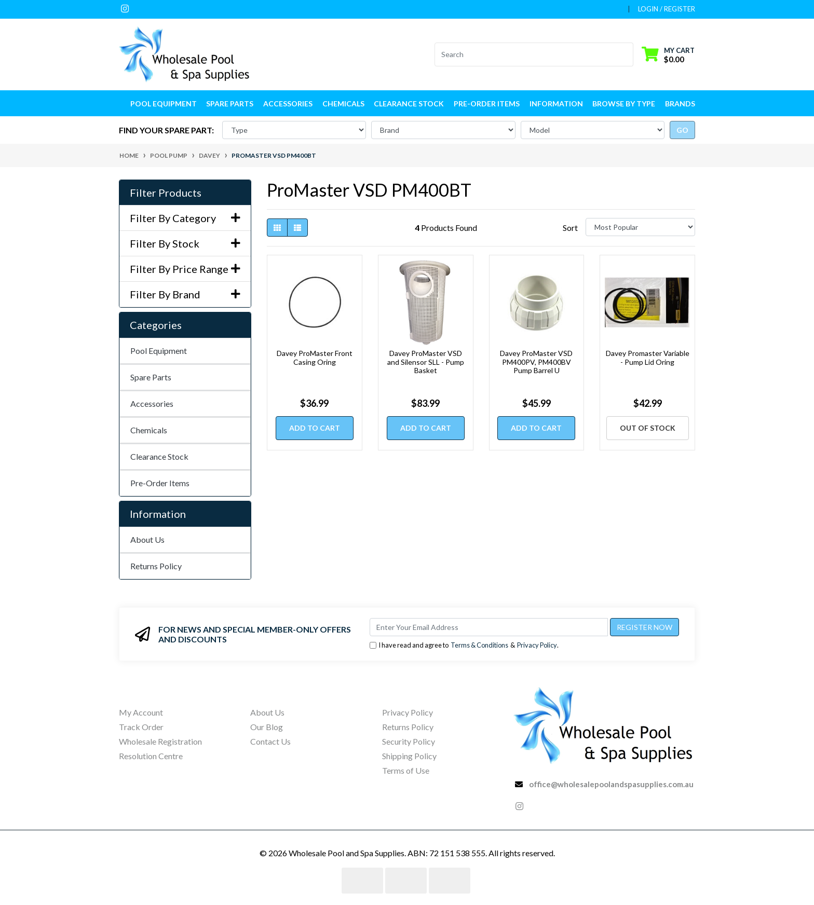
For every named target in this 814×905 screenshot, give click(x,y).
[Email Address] (489, 627)
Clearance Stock (409, 103)
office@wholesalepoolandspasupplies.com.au (611, 784)
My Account (141, 712)
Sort (570, 227)
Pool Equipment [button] (163, 103)
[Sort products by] (640, 227)
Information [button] (556, 103)
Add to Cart (314, 427)
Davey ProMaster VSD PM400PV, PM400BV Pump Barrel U (536, 362)
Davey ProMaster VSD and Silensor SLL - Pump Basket (425, 362)
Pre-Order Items (487, 103)
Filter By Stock (185, 243)
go (682, 130)
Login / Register (666, 9)
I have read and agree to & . (464, 645)
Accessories (151, 403)
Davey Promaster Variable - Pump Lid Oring (647, 357)
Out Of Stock (647, 427)
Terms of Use (405, 770)
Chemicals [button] (343, 103)
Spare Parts (150, 377)
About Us (147, 539)
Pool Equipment (158, 350)
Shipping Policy (409, 756)
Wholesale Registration (160, 741)
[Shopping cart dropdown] (668, 54)
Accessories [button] (288, 103)
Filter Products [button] (165, 192)
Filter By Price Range (185, 269)
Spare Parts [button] (229, 103)
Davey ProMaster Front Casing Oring (314, 357)
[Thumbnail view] (277, 227)
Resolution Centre (151, 756)
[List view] (297, 227)
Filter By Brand (185, 294)
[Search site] (626, 54)
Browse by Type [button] (623, 103)
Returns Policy (156, 566)
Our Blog (266, 727)
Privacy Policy (537, 645)
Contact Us (270, 741)
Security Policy (408, 741)
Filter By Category (185, 218)
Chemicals (148, 430)
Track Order (141, 727)
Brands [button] (680, 103)
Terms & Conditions (479, 645)
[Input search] (528, 54)
